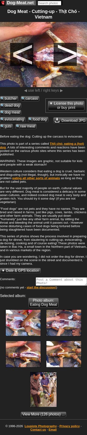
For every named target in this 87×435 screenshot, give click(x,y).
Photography (41, 427)
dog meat (12, 112)
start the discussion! (41, 289)
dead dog (12, 105)
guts (8, 126)
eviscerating (14, 119)
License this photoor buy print (68, 105)
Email (53, 431)
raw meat (27, 126)
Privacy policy (69, 427)
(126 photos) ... (43, 416)
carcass (32, 98)
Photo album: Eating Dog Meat (43, 304)
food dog (40, 119)
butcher (11, 98)
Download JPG (70, 120)
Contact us (38, 431)
